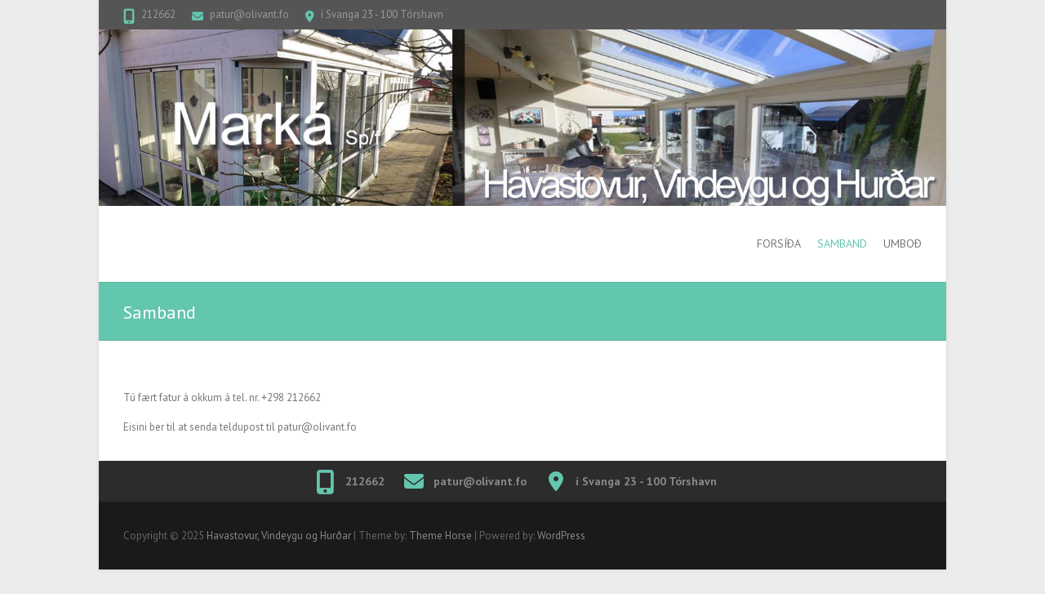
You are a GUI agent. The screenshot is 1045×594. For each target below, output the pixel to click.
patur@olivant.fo (249, 14)
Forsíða (779, 243)
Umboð (902, 243)
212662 (158, 14)
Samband (842, 243)
